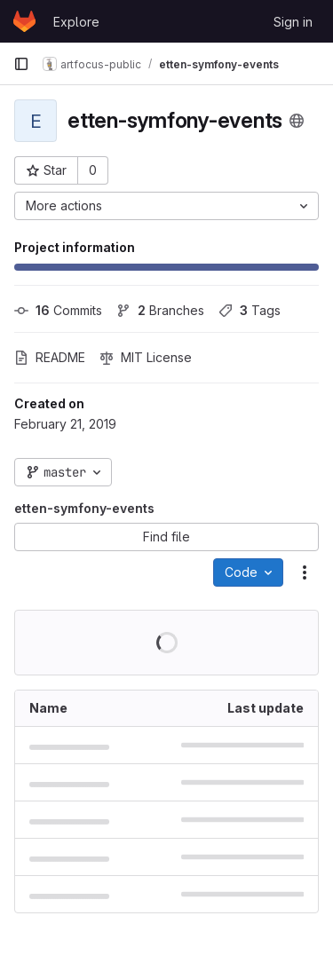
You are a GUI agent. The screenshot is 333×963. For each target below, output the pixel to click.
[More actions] (166, 206)
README (49, 357)
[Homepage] (24, 21)
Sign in (293, 21)
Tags (249, 310)
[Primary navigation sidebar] (21, 64)
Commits (58, 310)
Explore (76, 21)
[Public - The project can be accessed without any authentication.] (296, 121)
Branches (160, 310)
